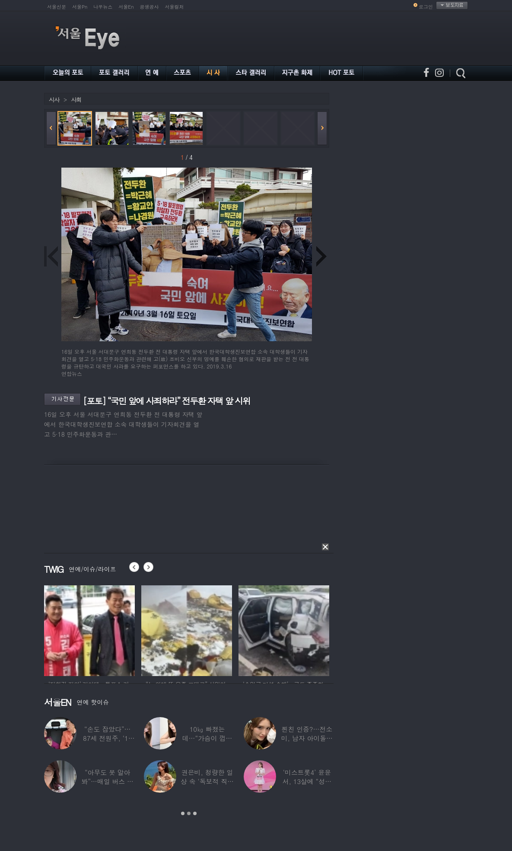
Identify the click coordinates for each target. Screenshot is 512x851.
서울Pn (79, 6)
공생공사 (149, 6)
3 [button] (195, 813)
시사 (54, 99)
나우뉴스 (102, 6)
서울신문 (56, 6)
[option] (89, 629)
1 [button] (182, 813)
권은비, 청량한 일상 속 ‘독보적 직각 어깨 (207, 781)
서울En (126, 6)
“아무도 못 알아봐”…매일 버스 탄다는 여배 (107, 781)
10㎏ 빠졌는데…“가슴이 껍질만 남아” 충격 (207, 738)
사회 (76, 99)
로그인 (426, 6)
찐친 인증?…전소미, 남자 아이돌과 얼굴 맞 (307, 738)
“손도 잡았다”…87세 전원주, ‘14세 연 (107, 738)
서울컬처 (174, 6)
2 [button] (189, 813)
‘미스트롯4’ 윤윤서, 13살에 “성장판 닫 (307, 781)
